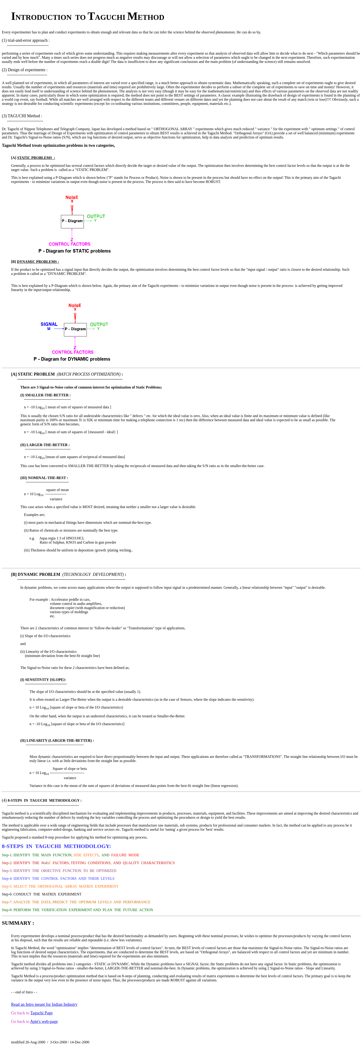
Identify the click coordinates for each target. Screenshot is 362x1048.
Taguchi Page (41, 1013)
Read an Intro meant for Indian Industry (44, 1004)
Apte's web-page (44, 1021)
